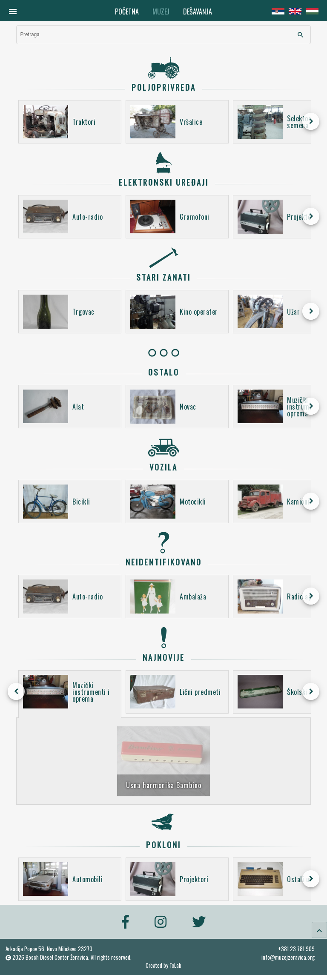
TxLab (175, 965)
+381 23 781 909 (296, 948)
